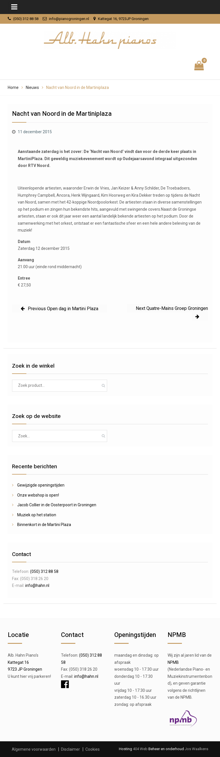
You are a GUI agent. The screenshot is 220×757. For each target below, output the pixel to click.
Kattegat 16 (18, 662)
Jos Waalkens (196, 749)
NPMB (173, 662)
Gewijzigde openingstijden (40, 485)
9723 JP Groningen (25, 669)
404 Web (140, 749)
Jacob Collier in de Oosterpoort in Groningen (56, 505)
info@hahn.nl (37, 585)
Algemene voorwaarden (34, 749)
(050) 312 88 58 (25, 19)
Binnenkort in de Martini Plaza (44, 524)
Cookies (92, 749)
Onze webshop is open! (38, 495)
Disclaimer (70, 749)
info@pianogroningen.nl (69, 19)
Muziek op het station (36, 515)
